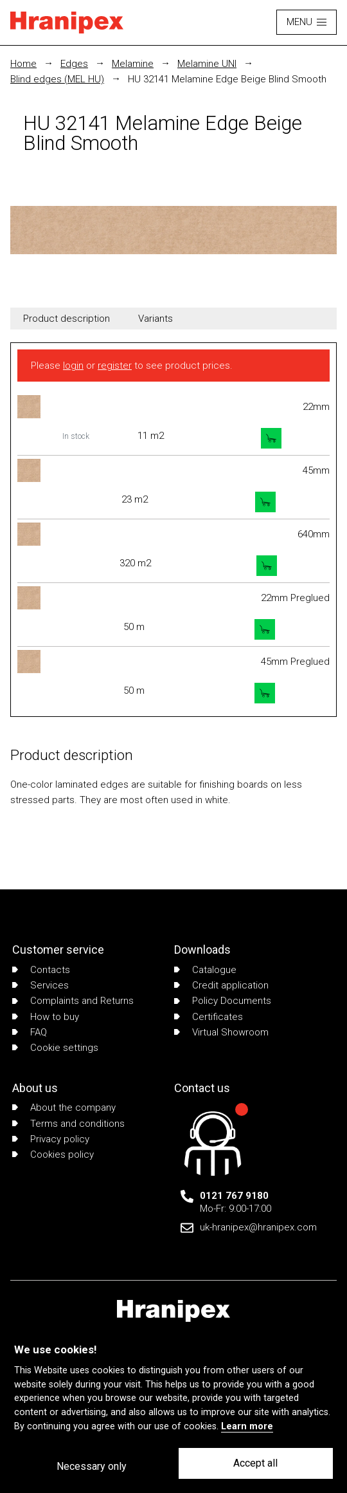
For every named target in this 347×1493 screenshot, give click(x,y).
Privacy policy (50, 1139)
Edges (74, 64)
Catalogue (205, 970)
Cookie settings (55, 1047)
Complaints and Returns (73, 1000)
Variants (155, 318)
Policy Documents (222, 1000)
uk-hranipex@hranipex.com (258, 1227)
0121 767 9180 (234, 1195)
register (115, 365)
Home (23, 64)
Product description (66, 318)
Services (40, 985)
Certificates (208, 1017)
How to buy (45, 1017)
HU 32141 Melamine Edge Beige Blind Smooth (227, 79)
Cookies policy (53, 1154)
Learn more (247, 1426)
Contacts (41, 970)
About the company (64, 1107)
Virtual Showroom (221, 1032)
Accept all (255, 1463)
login (73, 365)
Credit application (221, 985)
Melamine (133, 64)
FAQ (29, 1032)
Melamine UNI (206, 64)
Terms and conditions (68, 1123)
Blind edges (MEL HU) (57, 79)
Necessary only (92, 1466)
